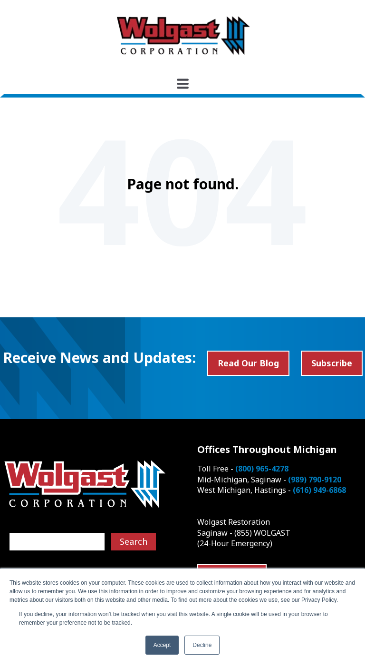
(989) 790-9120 (314, 479)
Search (133, 541)
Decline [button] (201, 645)
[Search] (57, 541)
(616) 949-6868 (319, 490)
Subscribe (331, 363)
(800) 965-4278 (261, 468)
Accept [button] (162, 645)
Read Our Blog (248, 363)
